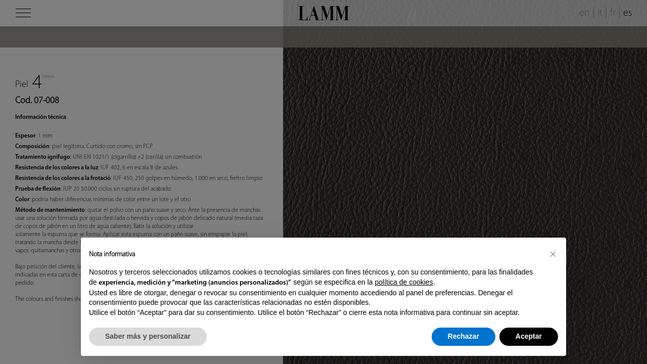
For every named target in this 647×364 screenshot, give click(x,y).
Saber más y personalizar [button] (148, 336)
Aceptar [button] (529, 336)
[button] (553, 254)
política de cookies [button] (404, 282)
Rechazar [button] (463, 336)
